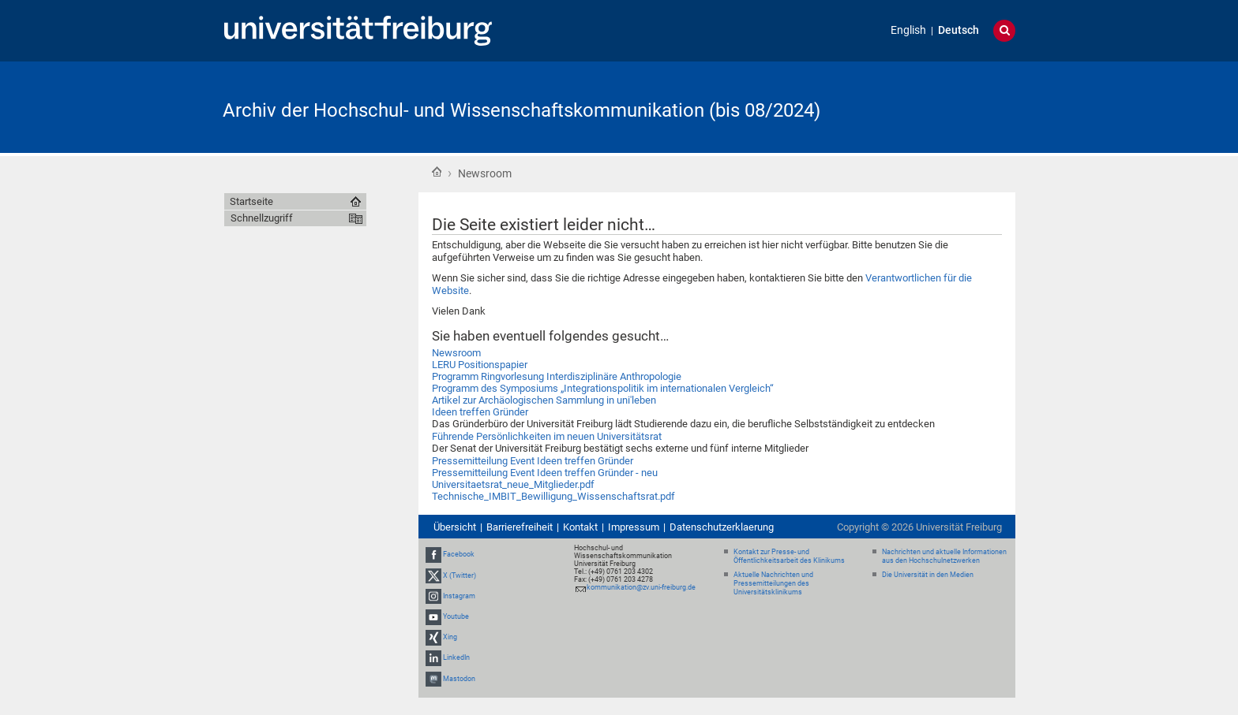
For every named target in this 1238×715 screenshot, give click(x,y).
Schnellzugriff (262, 218)
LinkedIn (456, 658)
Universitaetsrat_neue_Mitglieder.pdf (513, 484)
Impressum (633, 527)
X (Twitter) (459, 575)
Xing (450, 637)
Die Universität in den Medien (928, 575)
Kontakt (580, 527)
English (908, 30)
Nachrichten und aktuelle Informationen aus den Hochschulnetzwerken (944, 556)
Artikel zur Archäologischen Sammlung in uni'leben (544, 400)
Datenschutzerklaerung (722, 527)
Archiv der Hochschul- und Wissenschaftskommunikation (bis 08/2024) (521, 110)
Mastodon (459, 679)
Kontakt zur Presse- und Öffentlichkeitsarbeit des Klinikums (789, 556)
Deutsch (958, 30)
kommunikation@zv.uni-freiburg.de (641, 587)
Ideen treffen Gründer (480, 412)
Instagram (459, 596)
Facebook (459, 554)
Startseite (436, 171)
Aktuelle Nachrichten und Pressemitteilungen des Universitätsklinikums (773, 583)
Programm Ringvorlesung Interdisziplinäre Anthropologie (556, 376)
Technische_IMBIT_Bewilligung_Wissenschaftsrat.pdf (553, 496)
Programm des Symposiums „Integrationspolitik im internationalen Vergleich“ (603, 388)
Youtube (456, 616)
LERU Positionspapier (479, 365)
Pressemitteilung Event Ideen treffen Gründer (532, 461)
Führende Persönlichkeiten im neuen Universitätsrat (547, 436)
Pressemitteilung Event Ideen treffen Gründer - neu (545, 473)
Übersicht (454, 527)
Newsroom (456, 353)
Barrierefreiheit (519, 527)
